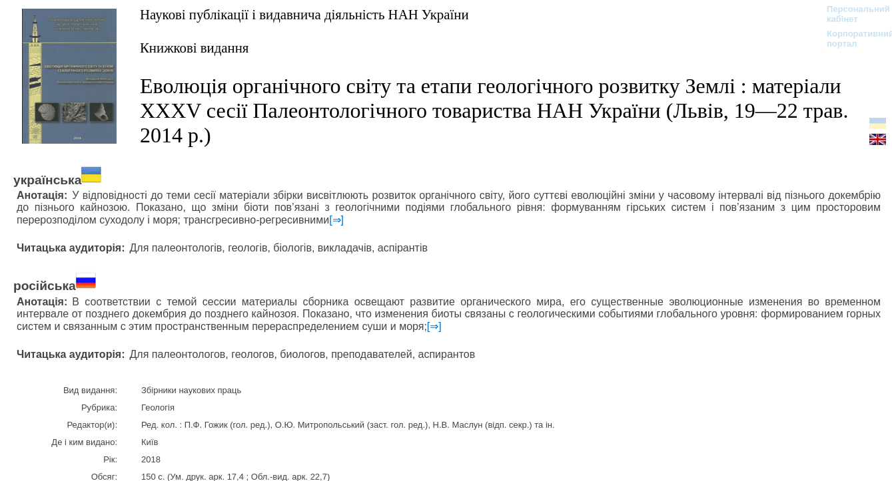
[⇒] (336, 220)
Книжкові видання (194, 47)
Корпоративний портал (852, 39)
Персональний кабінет (852, 14)
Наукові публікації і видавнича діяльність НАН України (304, 14)
